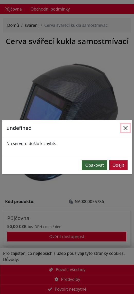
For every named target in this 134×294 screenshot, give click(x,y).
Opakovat (94, 165)
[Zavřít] (125, 128)
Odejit (118, 165)
